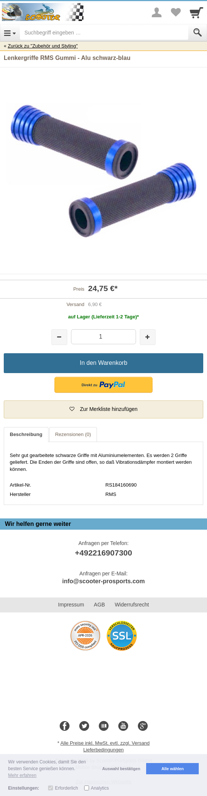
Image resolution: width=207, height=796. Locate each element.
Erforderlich (66, 788)
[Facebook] (64, 726)
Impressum (71, 605)
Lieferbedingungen (103, 750)
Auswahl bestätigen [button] (121, 768)
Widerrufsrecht (132, 605)
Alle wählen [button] (173, 768)
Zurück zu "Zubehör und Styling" (43, 46)
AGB (99, 605)
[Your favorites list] (175, 12)
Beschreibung (26, 434)
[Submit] (197, 32)
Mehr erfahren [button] (22, 775)
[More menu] (156, 12)
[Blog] (103, 726)
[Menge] (103, 336)
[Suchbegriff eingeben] (104, 32)
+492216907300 (103, 552)
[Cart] (196, 12)
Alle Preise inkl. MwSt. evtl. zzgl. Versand (105, 743)
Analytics (100, 788)
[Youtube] (123, 726)
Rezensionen (73, 434)
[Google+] (143, 726)
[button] (103, 385)
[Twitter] (84, 726)
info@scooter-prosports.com (103, 581)
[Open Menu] (10, 32)
